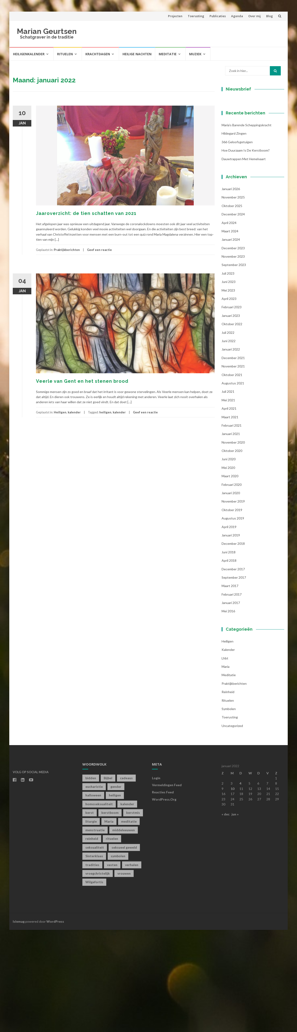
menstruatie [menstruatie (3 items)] (95, 932)
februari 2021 (232, 527)
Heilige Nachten (137, 54)
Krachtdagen (97, 54)
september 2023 (234, 367)
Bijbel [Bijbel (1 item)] (108, 880)
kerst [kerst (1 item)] (89, 915)
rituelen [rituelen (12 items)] (112, 941)
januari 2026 (231, 291)
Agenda (237, 16)
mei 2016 (228, 713)
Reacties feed (163, 894)
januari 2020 (231, 595)
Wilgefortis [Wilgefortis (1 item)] (94, 984)
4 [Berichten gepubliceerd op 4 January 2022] (240, 885)
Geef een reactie (99, 250)
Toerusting (196, 16)
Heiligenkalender (29, 54)
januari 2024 (231, 342)
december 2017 (233, 671)
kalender (74, 412)
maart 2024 (230, 333)
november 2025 (233, 299)
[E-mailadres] (251, 142)
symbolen (229, 811)
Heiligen (60, 412)
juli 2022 (228, 434)
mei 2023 (228, 392)
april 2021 (229, 511)
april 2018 (229, 663)
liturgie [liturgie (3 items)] (91, 923)
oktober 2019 (232, 612)
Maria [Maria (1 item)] (108, 923)
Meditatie (168, 54)
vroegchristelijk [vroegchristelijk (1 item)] (97, 975)
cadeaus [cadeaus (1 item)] (126, 880)
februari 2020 (232, 586)
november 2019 (233, 603)
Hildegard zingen (234, 235)
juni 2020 (229, 561)
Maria (225, 769)
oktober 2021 (232, 477)
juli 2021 (228, 494)
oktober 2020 (232, 553)
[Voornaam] (251, 158)
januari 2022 (231, 451)
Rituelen (65, 54)
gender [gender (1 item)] (115, 889)
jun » (235, 916)
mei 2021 (228, 502)
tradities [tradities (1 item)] (92, 967)
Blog (269, 16)
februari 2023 (232, 409)
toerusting (230, 819)
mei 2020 (228, 569)
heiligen (105, 412)
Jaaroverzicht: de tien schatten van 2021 (86, 213)
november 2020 (233, 544)
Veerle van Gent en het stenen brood (82, 381)
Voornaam (237, 150)
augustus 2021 (233, 485)
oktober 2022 (232, 426)
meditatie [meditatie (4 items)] (129, 923)
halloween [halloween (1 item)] (93, 897)
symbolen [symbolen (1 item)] (118, 958)
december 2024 (233, 316)
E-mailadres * (240, 135)
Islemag (19, 1023)
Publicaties (218, 16)
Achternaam (238, 166)
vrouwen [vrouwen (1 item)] (124, 975)
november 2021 (233, 468)
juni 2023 (229, 384)
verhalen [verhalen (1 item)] (131, 967)
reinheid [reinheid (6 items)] (91, 941)
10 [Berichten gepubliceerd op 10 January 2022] (232, 890)
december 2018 (233, 646)
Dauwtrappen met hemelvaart (244, 261)
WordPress (55, 1023)
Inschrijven (250, 185)
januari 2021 (231, 536)
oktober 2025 (232, 308)
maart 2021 (230, 519)
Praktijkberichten (67, 250)
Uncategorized (232, 828)
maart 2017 (230, 688)
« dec (225, 916)
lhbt (225, 760)
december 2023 (233, 350)
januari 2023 (231, 417)
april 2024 (229, 325)
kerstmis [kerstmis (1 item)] (133, 915)
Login (156, 880)
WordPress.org (164, 901)
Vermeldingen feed (167, 887)
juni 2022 (229, 443)
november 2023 (233, 358)
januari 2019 (231, 637)
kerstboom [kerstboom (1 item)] (110, 915)
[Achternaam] (251, 173)
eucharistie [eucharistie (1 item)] (94, 889)
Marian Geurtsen (47, 31)
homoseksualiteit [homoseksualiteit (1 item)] (99, 906)
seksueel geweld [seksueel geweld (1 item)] (124, 949)
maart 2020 (230, 578)
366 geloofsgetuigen (237, 244)
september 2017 (234, 679)
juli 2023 (228, 375)
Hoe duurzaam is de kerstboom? (246, 252)
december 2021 (233, 460)
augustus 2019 (233, 620)
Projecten (175, 16)
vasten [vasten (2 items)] (112, 967)
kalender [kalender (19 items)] (127, 906)
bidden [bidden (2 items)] (90, 880)
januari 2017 (231, 705)
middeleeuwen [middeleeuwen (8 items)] (123, 932)
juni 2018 (229, 654)
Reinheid (228, 794)
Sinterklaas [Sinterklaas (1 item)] (94, 958)
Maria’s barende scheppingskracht (246, 227)
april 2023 (229, 401)
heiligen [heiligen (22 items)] (115, 897)
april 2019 (229, 629)
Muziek (195, 54)
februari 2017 (232, 696)
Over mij (254, 16)
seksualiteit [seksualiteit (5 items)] (94, 949)
